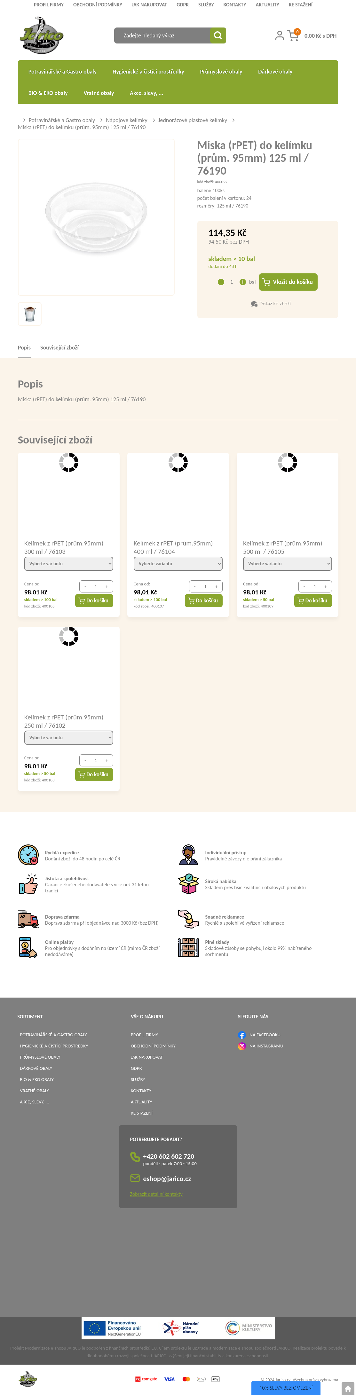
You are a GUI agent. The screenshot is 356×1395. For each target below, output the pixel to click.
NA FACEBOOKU (265, 1035)
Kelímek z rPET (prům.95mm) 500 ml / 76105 (282, 547)
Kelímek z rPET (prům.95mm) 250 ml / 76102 (64, 721)
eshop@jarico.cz (167, 1178)
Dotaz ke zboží (275, 303)
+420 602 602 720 (168, 1156)
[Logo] (42, 36)
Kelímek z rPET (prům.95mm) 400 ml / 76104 (173, 547)
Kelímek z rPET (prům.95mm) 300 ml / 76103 (64, 547)
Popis (24, 347)
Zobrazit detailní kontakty (156, 1194)
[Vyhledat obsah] (218, 35)
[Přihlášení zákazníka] (279, 35)
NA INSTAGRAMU (266, 1046)
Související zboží (59, 347)
